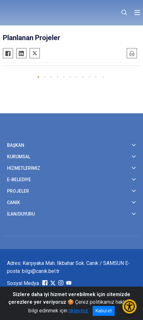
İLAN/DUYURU (21, 214)
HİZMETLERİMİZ (23, 168)
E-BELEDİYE (19, 179)
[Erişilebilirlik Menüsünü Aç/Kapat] (129, 306)
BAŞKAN (15, 145)
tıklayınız (78, 311)
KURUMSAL (18, 156)
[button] (38, 77)
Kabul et (104, 310)
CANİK (13, 202)
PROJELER (18, 191)
